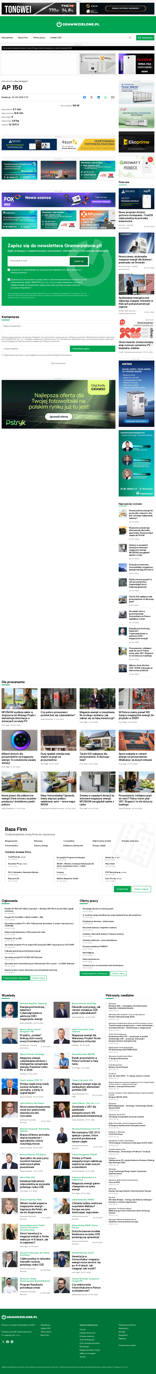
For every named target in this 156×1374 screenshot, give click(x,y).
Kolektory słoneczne (73, 845)
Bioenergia (84, 1346)
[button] (130, 37)
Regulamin (36, 337)
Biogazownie (11, 841)
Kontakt (122, 1332)
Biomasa (38, 841)
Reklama (122, 1338)
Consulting (68, 841)
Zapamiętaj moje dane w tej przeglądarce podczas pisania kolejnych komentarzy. (38, 355)
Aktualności (7, 81)
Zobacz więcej (141, 889)
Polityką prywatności (77, 337)
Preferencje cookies (127, 1345)
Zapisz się (79, 261)
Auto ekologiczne (87, 1339)
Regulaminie (12, 298)
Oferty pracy (39, 37)
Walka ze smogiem (88, 1353)
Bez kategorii (21, 81)
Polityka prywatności (127, 1325)
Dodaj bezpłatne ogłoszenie (16, 978)
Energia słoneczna (87, 1333)
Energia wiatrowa (130, 841)
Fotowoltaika (11, 845)
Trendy (83, 1329)
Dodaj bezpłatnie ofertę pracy (95, 973)
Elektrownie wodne (102, 841)
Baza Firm (23, 37)
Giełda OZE (55, 37)
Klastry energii (41, 845)
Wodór (83, 1357)
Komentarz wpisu (81, 348)
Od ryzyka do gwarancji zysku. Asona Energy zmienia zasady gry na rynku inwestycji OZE (37, 48)
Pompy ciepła (99, 845)
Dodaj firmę (122, 889)
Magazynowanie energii (90, 1350)
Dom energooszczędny (90, 1343)
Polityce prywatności (28, 298)
